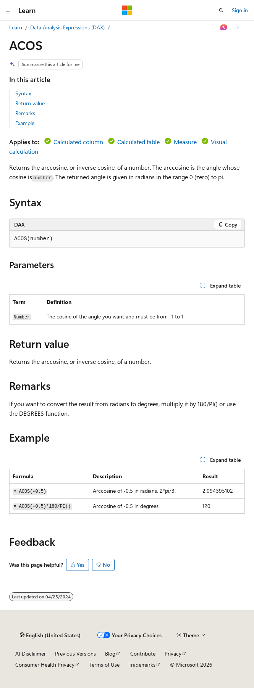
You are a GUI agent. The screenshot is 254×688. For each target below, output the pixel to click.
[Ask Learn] (224, 27)
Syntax (23, 93)
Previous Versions (75, 653)
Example (24, 123)
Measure (185, 142)
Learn (15, 27)
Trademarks (142, 664)
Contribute (142, 653)
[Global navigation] (7, 10)
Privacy (173, 653)
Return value (30, 103)
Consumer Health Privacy (44, 664)
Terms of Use (104, 664)
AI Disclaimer (30, 653)
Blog (110, 653)
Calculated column (78, 142)
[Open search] (221, 10)
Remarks (25, 113)
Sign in (240, 10)
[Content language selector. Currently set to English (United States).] (50, 635)
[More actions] (238, 27)
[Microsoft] (127, 10)
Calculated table (138, 142)
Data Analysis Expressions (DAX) (67, 27)
